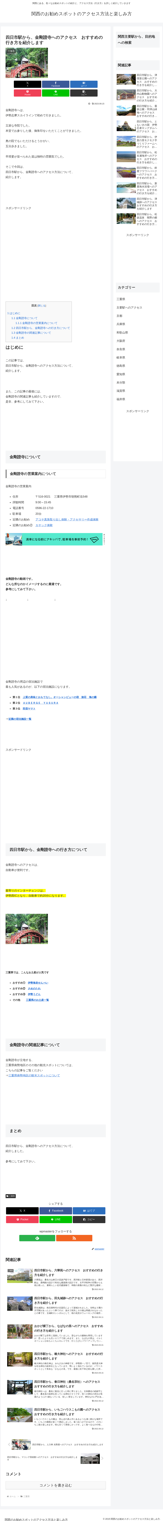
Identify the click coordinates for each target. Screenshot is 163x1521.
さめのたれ (34, 979)
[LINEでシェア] (81, 84)
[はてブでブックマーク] (47, 84)
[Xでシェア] (14, 84)
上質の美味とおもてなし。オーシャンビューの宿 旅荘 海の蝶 (60, 688)
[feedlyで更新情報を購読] (52, 1229)
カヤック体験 (44, 516)
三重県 (11, 1187)
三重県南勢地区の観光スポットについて (34, 1066)
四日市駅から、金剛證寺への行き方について (40, 319)
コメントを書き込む (55, 1483)
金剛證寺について (24, 309)
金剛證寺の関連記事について (31, 324)
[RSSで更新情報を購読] (59, 1229)
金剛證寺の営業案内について (36, 314)
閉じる (41, 296)
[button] (98, 84)
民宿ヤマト (29, 700)
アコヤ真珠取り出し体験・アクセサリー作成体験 (67, 510)
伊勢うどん (34, 985)
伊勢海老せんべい (38, 974)
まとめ (17, 328)
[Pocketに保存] (64, 84)
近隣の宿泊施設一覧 (19, 710)
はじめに (13, 304)
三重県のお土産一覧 (37, 991)
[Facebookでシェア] (30, 84)
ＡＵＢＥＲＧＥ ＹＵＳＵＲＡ (40, 694)
